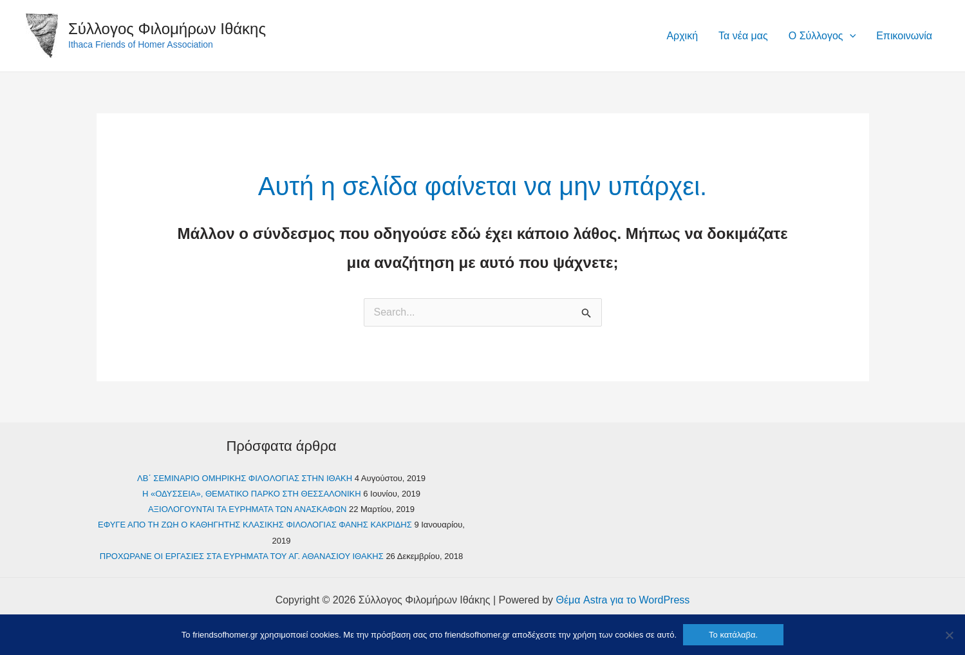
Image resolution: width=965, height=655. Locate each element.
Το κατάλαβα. (733, 635)
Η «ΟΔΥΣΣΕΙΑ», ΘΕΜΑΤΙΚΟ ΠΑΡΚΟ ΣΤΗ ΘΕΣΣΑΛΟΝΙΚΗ (251, 493)
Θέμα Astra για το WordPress (623, 599)
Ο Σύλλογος (822, 36)
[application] (849, 36)
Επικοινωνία (904, 35)
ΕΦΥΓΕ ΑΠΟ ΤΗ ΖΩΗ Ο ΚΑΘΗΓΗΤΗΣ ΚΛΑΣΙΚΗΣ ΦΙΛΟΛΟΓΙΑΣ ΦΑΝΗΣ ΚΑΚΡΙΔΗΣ (255, 524)
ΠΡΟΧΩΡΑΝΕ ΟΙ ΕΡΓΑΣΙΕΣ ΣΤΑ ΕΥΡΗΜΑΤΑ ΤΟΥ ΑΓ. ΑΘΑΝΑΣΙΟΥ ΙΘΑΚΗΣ (242, 556)
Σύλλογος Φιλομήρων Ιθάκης (167, 28)
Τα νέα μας (743, 35)
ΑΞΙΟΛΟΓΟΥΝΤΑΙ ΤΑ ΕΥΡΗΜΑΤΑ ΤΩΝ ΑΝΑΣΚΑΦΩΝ (247, 509)
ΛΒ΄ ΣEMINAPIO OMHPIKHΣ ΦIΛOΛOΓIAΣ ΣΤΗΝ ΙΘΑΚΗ (244, 478)
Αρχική (682, 35)
